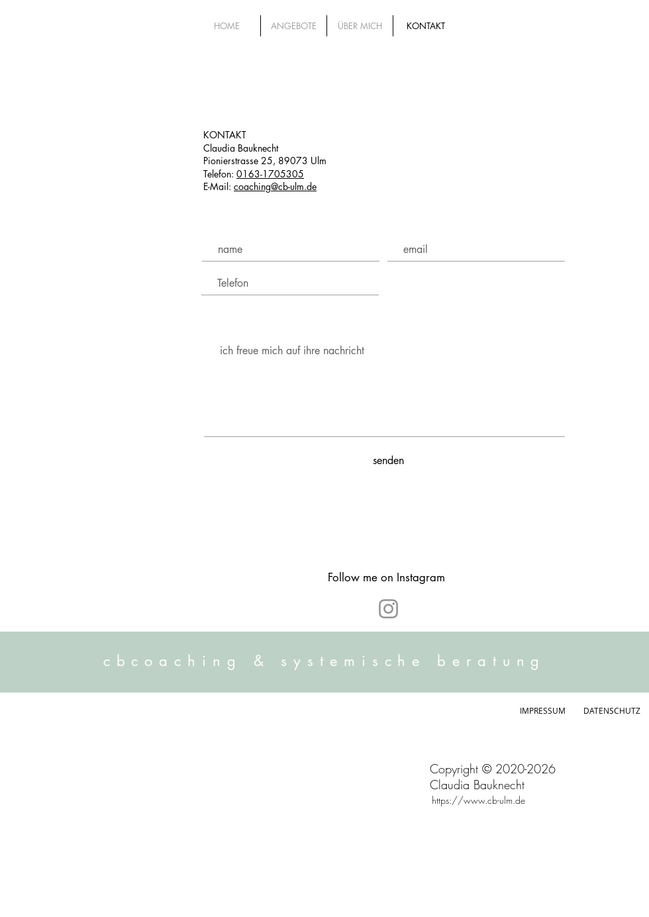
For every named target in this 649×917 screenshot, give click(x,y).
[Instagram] (388, 609)
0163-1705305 (270, 174)
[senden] (388, 461)
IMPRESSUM (546, 710)
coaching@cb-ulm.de (275, 186)
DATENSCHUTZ (611, 710)
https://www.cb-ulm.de (478, 800)
